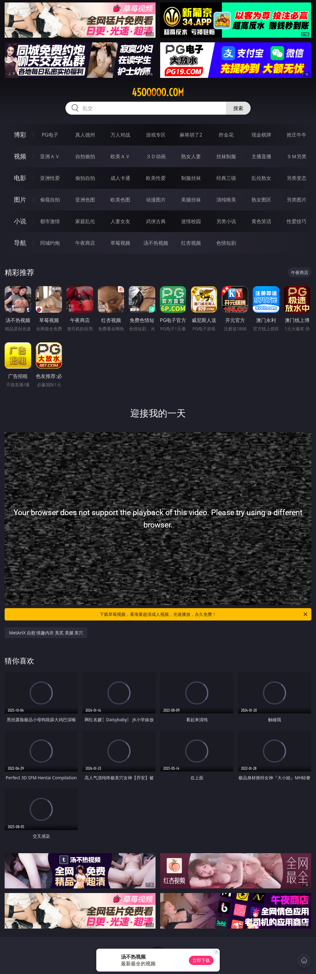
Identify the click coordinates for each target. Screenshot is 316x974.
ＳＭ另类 (296, 156)
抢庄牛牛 (296, 134)
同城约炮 (50, 242)
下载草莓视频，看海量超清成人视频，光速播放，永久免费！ (204, 614)
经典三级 (226, 178)
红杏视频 (191, 242)
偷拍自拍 (85, 178)
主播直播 (261, 156)
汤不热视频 (155, 242)
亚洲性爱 (50, 178)
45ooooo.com (158, 92)
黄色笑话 (261, 221)
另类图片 (296, 199)
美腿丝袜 (191, 199)
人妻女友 (120, 221)
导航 (20, 243)
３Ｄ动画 (156, 156)
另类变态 (296, 178)
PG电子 (50, 134)
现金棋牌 (261, 134)
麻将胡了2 (191, 134)
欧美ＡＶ (120, 156)
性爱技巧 (296, 221)
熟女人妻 (191, 156)
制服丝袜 (191, 178)
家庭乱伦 (85, 221)
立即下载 (201, 960)
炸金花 (226, 134)
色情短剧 (226, 242)
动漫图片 (156, 199)
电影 (20, 178)
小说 (20, 221)
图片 (20, 199)
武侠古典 (156, 221)
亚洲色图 (85, 199)
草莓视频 (120, 242)
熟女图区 (261, 199)
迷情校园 (191, 221)
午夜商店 (85, 242)
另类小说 (226, 221)
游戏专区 (156, 134)
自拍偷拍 (85, 156)
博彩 (20, 134)
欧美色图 (120, 199)
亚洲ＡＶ (50, 156)
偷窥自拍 (50, 199)
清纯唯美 (226, 199)
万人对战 (120, 134)
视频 (20, 156)
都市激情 (50, 221)
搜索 (238, 108)
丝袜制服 (226, 156)
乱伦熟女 (261, 178)
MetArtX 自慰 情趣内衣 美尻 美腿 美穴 (46, 633)
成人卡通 (120, 178)
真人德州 (85, 134)
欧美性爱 (156, 178)
